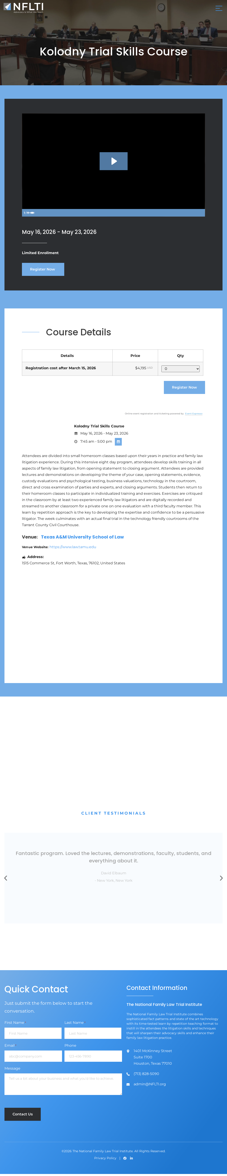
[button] (5, 880)
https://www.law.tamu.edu (72, 549)
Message (12, 1070)
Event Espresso (193, 415)
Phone (70, 1047)
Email (10, 1047)
